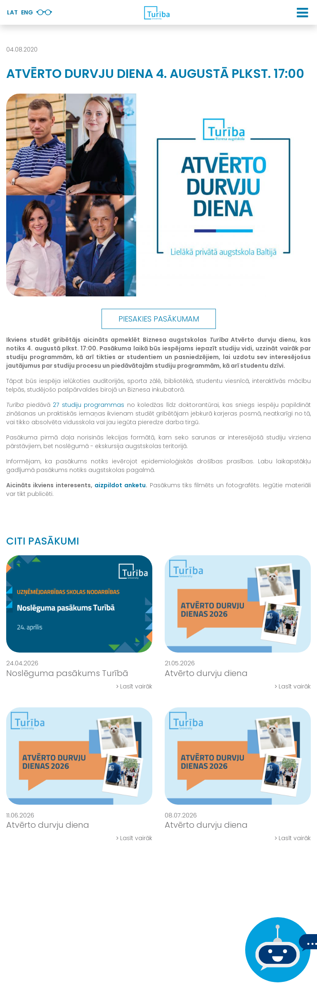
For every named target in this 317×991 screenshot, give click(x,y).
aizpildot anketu (120, 485)
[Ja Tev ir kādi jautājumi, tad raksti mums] (276, 950)
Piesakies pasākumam (158, 319)
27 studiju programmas (88, 405)
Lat (12, 12)
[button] (302, 13)
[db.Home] (156, 12)
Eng (27, 12)
